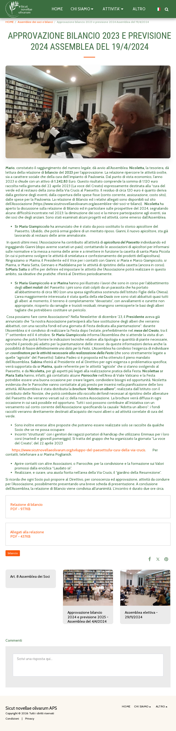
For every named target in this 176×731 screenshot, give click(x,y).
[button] (83, 9)
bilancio (13, 553)
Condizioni (12, 718)
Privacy (29, 718)
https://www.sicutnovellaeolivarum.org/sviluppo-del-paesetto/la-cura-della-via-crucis (78, 450)
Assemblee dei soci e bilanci (35, 22)
